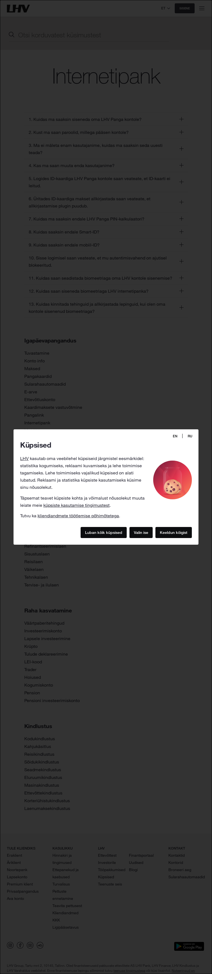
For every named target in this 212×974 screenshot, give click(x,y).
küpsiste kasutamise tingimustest (76, 505)
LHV (24, 458)
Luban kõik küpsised (103, 532)
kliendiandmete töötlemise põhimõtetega (78, 515)
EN (175, 436)
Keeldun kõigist (173, 532)
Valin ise (141, 532)
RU (190, 436)
